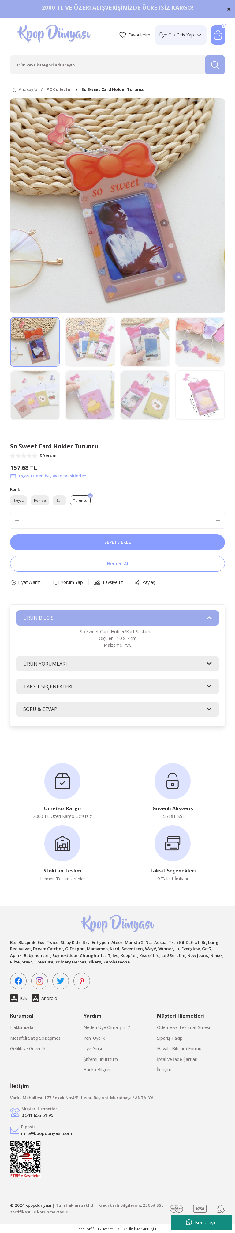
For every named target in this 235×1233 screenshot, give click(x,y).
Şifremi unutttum (101, 1059)
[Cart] (218, 35)
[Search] (117, 64)
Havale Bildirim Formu (179, 1048)
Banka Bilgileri (98, 1069)
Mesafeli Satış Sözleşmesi (36, 1038)
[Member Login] (181, 35)
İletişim (164, 1069)
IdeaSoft (85, 1228)
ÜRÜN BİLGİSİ (39, 618)
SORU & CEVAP (40, 709)
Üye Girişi (93, 1048)
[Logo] (54, 35)
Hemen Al (117, 563)
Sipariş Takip (170, 1038)
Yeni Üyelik (94, 1038)
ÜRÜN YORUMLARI (45, 663)
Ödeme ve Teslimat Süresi (183, 1027)
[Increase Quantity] (218, 521)
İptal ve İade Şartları (177, 1059)
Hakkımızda (21, 1027)
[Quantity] (117, 521)
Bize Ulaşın (201, 1222)
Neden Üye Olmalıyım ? (107, 1027)
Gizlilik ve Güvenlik (28, 1048)
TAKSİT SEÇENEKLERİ (47, 686)
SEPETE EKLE (117, 542)
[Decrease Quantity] (17, 521)
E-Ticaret (105, 1229)
